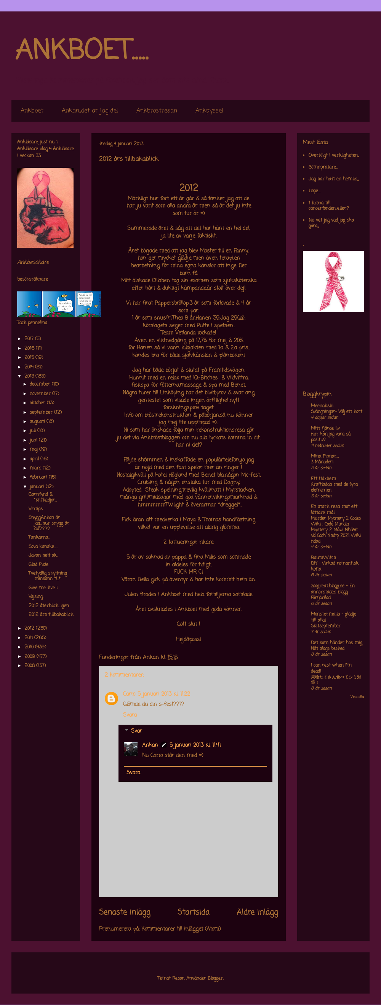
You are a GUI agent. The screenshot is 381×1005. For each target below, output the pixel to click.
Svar (136, 731)
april (35, 459)
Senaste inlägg (124, 912)
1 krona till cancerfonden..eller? (329, 206)
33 (38, 156)
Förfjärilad (321, 598)
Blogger (215, 978)
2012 (30, 628)
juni (34, 440)
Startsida (194, 912)
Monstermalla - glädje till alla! (333, 617)
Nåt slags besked (327, 648)
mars (36, 468)
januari (38, 487)
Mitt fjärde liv (325, 428)
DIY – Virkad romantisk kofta (335, 566)
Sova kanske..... (43, 547)
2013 (29, 376)
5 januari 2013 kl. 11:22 (164, 694)
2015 (29, 357)
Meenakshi (322, 406)
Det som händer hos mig (336, 643)
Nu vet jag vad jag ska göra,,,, (331, 223)
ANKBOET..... (81, 51)
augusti (38, 421)
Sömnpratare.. (323, 167)
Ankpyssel (209, 111)
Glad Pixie (38, 564)
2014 (29, 367)
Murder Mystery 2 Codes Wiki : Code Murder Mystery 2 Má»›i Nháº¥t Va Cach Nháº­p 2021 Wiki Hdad (336, 530)
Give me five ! (43, 588)
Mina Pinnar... (325, 456)
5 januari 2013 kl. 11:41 (195, 745)
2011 (29, 638)
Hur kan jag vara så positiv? (331, 437)
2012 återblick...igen (49, 606)
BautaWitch (323, 558)
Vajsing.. (36, 596)
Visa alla (357, 697)
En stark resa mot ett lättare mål (334, 509)
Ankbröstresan (156, 111)
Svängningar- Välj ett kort (336, 411)
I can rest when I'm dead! (331, 668)
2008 (30, 665)
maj (34, 449)
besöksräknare (32, 279)
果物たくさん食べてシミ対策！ (336, 680)
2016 (30, 348)
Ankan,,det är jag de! (90, 111)
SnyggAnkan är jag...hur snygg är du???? (49, 523)
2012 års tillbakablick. (51, 614)
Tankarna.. (39, 537)
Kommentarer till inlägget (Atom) (181, 929)
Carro (129, 694)
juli (33, 431)
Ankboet (32, 111)
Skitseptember (326, 626)
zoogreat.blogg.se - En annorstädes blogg (333, 589)
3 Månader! (322, 462)
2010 (29, 647)
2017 (29, 339)
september (42, 412)
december (41, 384)
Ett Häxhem (323, 479)
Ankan (150, 745)
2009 (30, 656)
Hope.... (315, 191)
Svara (130, 715)
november (41, 394)
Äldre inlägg (257, 912)
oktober (38, 403)
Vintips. (36, 509)
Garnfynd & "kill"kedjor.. (43, 497)
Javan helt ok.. (43, 555)
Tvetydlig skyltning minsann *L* (48, 576)
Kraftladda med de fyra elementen (334, 487)
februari (39, 477)
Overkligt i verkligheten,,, (334, 155)
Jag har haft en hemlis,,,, (334, 179)
